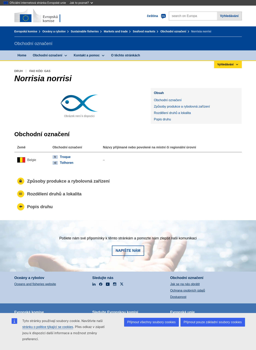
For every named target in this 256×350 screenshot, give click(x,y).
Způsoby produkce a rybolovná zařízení (182, 106)
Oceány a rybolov (54, 31)
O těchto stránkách (125, 55)
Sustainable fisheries (85, 31)
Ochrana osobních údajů (187, 290)
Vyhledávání (229, 16)
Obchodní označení (173, 31)
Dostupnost (178, 297)
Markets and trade (116, 31)
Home (22, 55)
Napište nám (128, 251)
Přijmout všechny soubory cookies (151, 322)
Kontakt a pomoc (87, 55)
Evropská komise (25, 31)
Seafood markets (144, 31)
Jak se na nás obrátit (185, 284)
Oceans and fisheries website (35, 284)
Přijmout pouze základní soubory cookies (213, 322)
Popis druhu (162, 119)
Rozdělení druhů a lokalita (172, 113)
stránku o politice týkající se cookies (47, 327)
